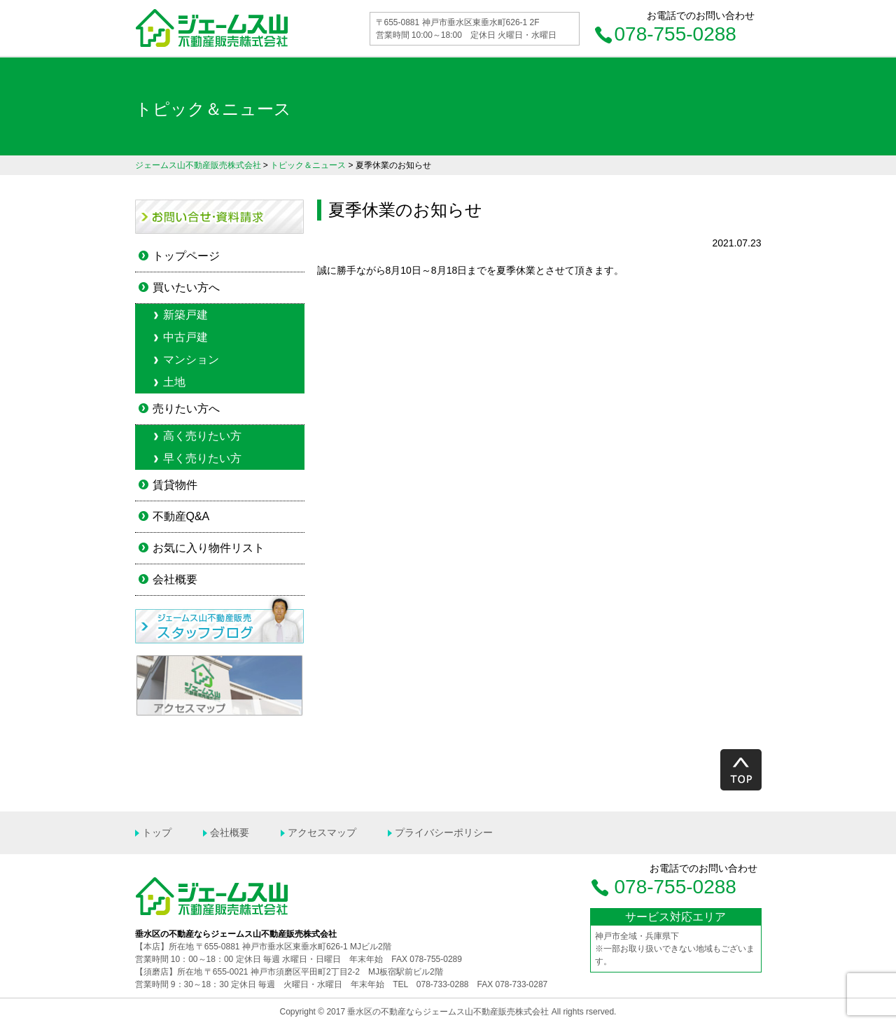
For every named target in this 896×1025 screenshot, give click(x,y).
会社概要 (175, 579)
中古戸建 (185, 337)
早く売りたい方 (202, 458)
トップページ (186, 256)
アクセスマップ (322, 832)
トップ (157, 832)
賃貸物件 (175, 485)
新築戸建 (185, 315)
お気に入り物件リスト (209, 548)
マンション (191, 359)
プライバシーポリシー (444, 832)
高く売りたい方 (202, 436)
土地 (174, 382)
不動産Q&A (181, 516)
